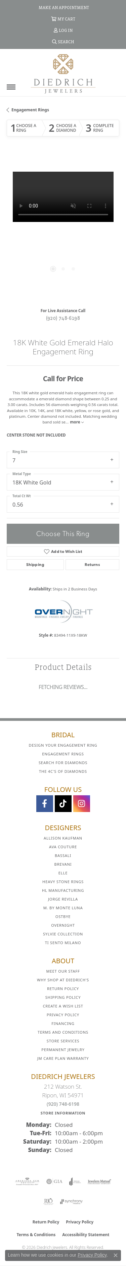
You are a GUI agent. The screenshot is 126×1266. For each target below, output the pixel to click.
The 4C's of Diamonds (63, 771)
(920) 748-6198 (63, 318)
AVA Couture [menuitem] (63, 846)
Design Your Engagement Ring (63, 745)
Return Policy (63, 988)
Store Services (63, 1040)
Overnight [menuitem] (63, 925)
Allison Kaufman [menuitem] (63, 838)
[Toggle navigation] (11, 87)
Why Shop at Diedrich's (63, 979)
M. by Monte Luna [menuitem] (63, 907)
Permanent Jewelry (62, 1049)
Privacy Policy (63, 1014)
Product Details (63, 667)
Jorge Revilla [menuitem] (63, 899)
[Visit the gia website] (54, 1181)
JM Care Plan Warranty (63, 1058)
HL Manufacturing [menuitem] (63, 890)
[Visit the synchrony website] (71, 1202)
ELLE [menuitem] (63, 872)
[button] (63, 18)
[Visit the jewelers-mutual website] (99, 1181)
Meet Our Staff (63, 971)
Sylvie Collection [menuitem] (63, 933)
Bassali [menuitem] (63, 855)
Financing (62, 1023)
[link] (63, 7)
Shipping (35, 564)
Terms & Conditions (35, 1235)
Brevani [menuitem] (63, 864)
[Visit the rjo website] (48, 1202)
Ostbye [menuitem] (63, 916)
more (76, 421)
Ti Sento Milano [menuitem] (63, 942)
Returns (92, 564)
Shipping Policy (63, 997)
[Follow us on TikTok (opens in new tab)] (63, 803)
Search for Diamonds (63, 762)
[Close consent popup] (116, 1255)
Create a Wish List (63, 1006)
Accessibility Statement (85, 1235)
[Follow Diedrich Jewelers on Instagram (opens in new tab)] (81, 803)
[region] (63, 228)
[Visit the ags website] (27, 1181)
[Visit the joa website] (75, 1181)
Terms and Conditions (63, 1032)
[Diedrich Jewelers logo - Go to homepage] (63, 73)
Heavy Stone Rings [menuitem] (63, 881)
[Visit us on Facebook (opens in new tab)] (44, 803)
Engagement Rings (30, 110)
